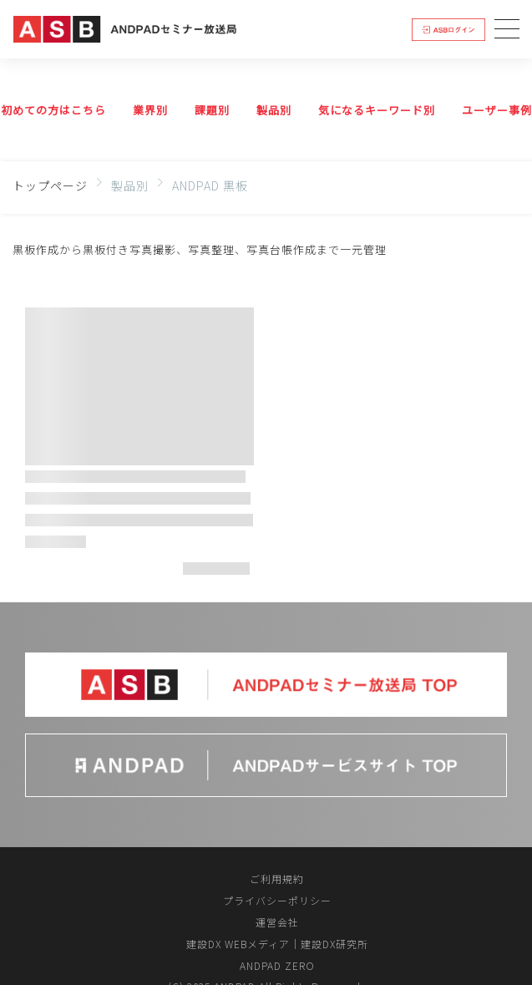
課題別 (212, 110)
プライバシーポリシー (277, 900)
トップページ (50, 185)
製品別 (273, 110)
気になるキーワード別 (376, 110)
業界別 (150, 110)
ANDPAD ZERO (277, 965)
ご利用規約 (277, 878)
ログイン (448, 29)
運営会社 (277, 922)
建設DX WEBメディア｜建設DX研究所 (277, 944)
